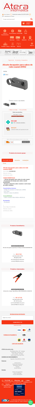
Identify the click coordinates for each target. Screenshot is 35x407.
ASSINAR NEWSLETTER (17, 322)
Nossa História (17, 368)
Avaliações (26, 160)
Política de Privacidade (17, 364)
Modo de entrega (17, 373)
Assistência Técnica (17, 365)
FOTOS (5, 71)
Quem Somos (17, 362)
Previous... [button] (2, 243)
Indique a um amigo (12, 109)
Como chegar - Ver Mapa (17, 353)
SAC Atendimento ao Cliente (8, 16)
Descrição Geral (7, 160)
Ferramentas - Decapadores (21, 60)
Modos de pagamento (17, 371)
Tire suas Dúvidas (22, 109)
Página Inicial (11, 60)
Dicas (4, 163)
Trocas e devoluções (17, 374)
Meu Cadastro (7, 14)
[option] (8, 52)
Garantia (17, 160)
